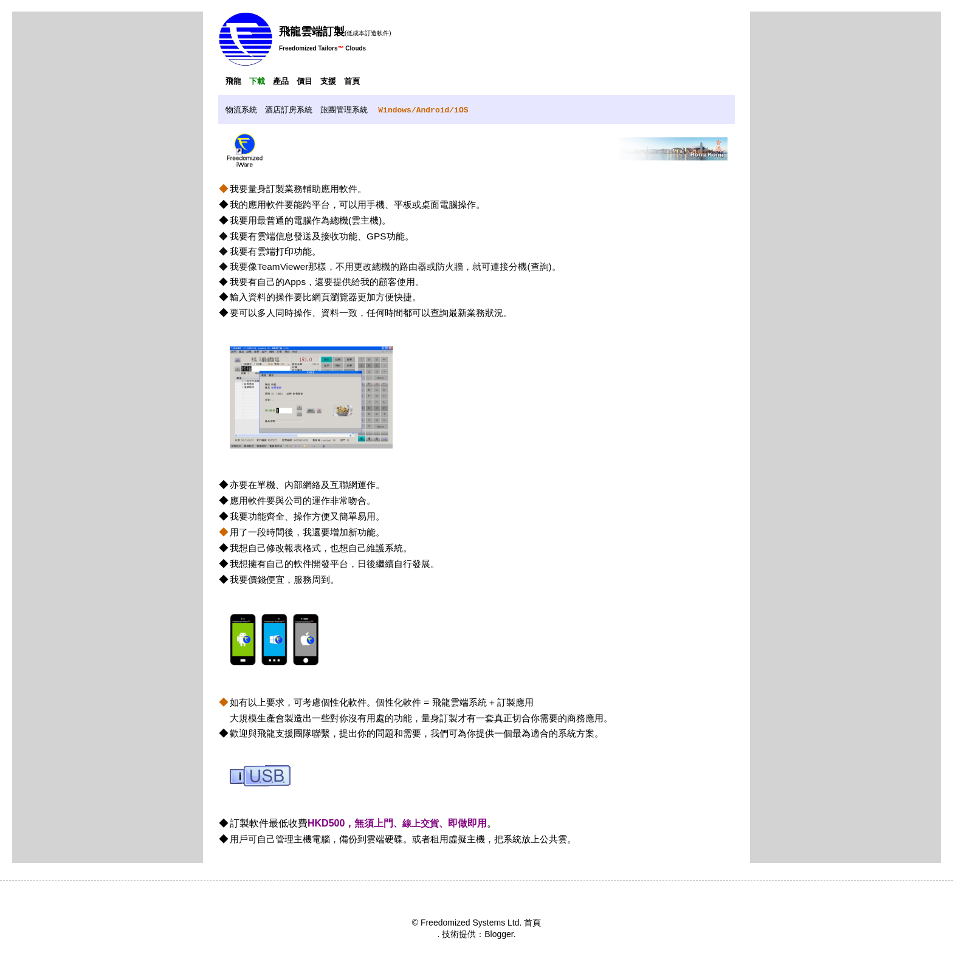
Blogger (498, 934)
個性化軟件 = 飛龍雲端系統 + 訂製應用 (455, 702)
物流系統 (241, 109)
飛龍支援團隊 (284, 733)
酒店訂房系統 (288, 109)
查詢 (540, 266)
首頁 (352, 81)
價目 (304, 81)
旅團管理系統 (344, 109)
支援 (328, 81)
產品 (281, 81)
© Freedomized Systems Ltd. (467, 922)
